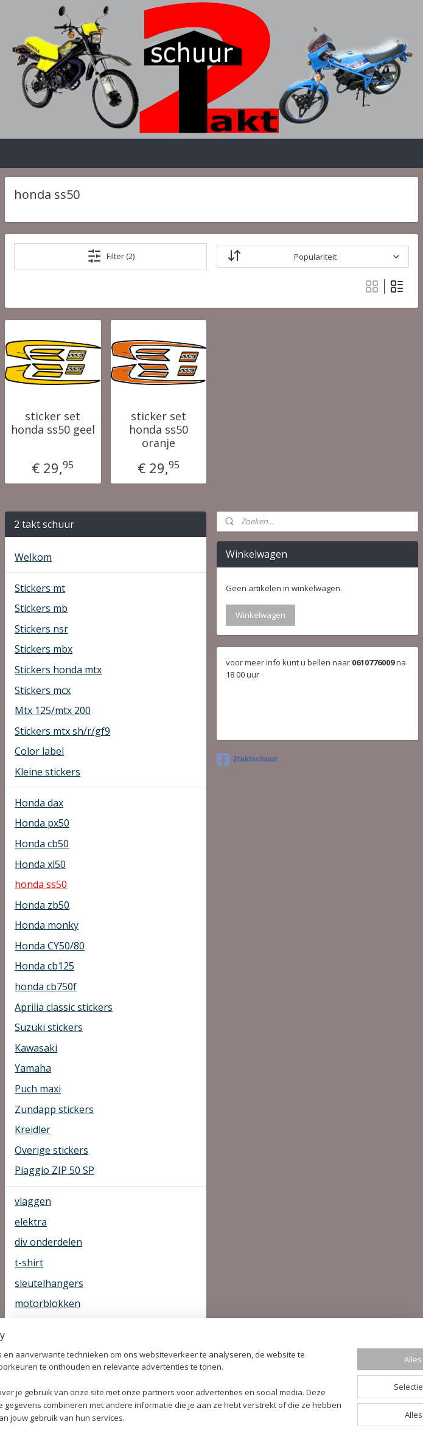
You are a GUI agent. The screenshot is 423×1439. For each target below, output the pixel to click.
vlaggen (33, 1201)
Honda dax (39, 803)
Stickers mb (41, 608)
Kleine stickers (47, 771)
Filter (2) (111, 256)
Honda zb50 (42, 905)
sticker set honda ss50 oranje (158, 429)
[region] (131, 1368)
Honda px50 (42, 823)
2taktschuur (247, 759)
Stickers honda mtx (58, 669)
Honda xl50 (40, 864)
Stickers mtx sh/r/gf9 (62, 731)
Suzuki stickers (49, 1027)
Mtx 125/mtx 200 (53, 710)
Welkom (33, 557)
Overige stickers (51, 1150)
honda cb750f (46, 986)
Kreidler (33, 1129)
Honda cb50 (42, 843)
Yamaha (33, 1068)
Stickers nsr (41, 629)
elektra (31, 1222)
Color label (39, 751)
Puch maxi (38, 1088)
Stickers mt (40, 588)
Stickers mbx (43, 649)
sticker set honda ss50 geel (53, 423)
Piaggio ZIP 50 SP (54, 1170)
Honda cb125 (44, 966)
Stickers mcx (43, 690)
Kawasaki (36, 1048)
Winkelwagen (260, 614)
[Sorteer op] (312, 256)
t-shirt (29, 1262)
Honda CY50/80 (50, 945)
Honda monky (47, 925)
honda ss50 (41, 884)
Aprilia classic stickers (64, 1007)
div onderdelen (48, 1242)
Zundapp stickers (54, 1109)
